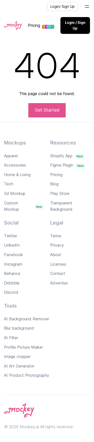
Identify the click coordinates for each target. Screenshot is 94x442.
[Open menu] (87, 7)
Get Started (47, 110)
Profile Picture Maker (23, 347)
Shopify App (61, 155)
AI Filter (11, 337)
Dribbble (12, 282)
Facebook (13, 254)
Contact (57, 273)
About (55, 254)
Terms (55, 235)
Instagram (13, 264)
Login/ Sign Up (62, 6)
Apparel (11, 155)
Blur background (19, 328)
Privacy (57, 245)
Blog (54, 183)
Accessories (15, 165)
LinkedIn (12, 245)
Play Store (59, 193)
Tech (8, 183)
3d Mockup (14, 193)
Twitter (10, 235)
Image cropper (17, 356)
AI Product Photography (26, 375)
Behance (12, 273)
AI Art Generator (19, 366)
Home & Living (17, 174)
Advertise (59, 282)
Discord (11, 292)
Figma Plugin (61, 165)
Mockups (15, 143)
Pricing (34, 25)
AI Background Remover (26, 318)
